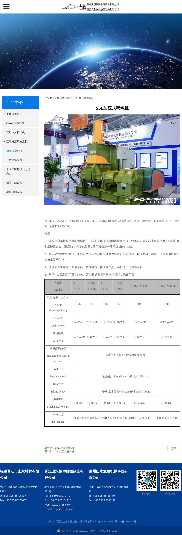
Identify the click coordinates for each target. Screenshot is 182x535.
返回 (173, 448)
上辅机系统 (13, 114)
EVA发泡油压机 (15, 123)
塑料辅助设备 (14, 192)
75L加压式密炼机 (64, 451)
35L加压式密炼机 (64, 447)
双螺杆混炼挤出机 (17, 141)
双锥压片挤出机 (15, 132)
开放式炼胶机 (14, 160)
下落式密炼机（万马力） (18, 171)
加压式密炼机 (14, 150)
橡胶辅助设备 (14, 182)
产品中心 (49, 98)
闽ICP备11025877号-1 (112, 530)
